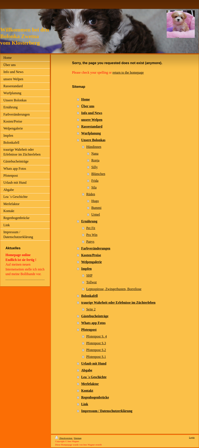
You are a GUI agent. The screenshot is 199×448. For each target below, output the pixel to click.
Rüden (90, 194)
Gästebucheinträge (94, 316)
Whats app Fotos (93, 323)
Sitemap (77, 438)
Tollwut (91, 282)
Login (192, 437)
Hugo (95, 201)
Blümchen (98, 174)
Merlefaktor (90, 384)
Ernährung (89, 221)
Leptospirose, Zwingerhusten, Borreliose (113, 289)
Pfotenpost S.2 (96, 350)
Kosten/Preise (91, 255)
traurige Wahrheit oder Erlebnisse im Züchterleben (118, 302)
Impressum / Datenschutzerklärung (106, 411)
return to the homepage (128, 72)
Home (85, 99)
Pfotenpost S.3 (96, 343)
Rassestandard (91, 126)
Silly (94, 167)
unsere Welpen (91, 119)
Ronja (95, 160)
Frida (94, 180)
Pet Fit (90, 228)
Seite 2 (90, 309)
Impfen (86, 268)
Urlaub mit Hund (93, 363)
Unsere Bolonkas (93, 140)
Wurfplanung (91, 133)
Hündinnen (93, 147)
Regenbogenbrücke (95, 397)
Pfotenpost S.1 (96, 356)
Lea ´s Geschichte (93, 377)
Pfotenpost (89, 329)
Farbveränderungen (95, 248)
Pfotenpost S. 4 (96, 336)
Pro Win (91, 235)
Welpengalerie (91, 262)
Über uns (87, 106)
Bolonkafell (89, 296)
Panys (90, 241)
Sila (94, 187)
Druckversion (64, 438)
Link (84, 404)
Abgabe (86, 370)
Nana (94, 153)
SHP (89, 275)
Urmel (95, 214)
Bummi (96, 208)
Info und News (91, 113)
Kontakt (87, 390)
